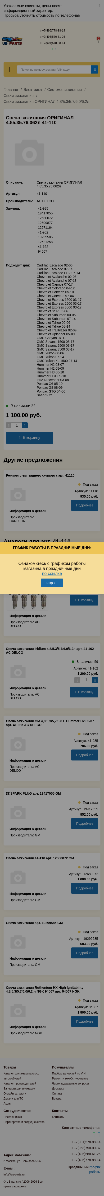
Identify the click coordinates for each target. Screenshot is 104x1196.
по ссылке (52, 573)
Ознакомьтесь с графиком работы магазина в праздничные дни (52, 568)
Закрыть (52, 583)
